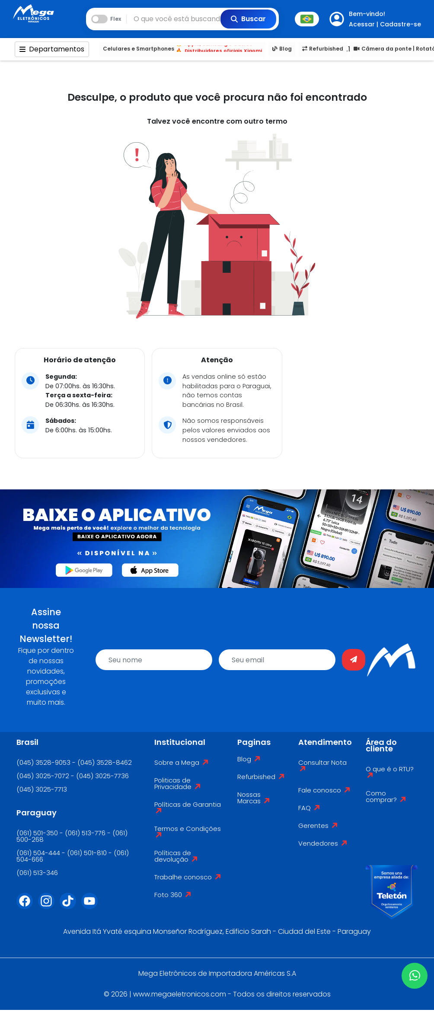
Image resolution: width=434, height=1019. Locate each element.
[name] (154, 659)
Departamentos (51, 49)
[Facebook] (27, 906)
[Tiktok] (70, 906)
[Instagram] (49, 906)
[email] (277, 659)
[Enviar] (353, 660)
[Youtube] (92, 906)
